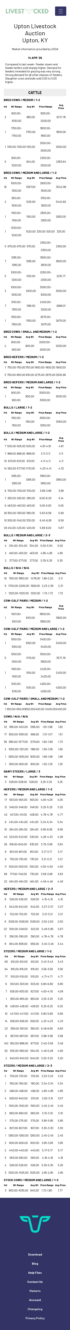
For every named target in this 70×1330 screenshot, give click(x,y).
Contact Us (35, 1281)
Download (35, 1254)
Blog (35, 1263)
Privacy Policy (35, 1318)
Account (35, 1300)
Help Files (35, 1272)
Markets (35, 1290)
